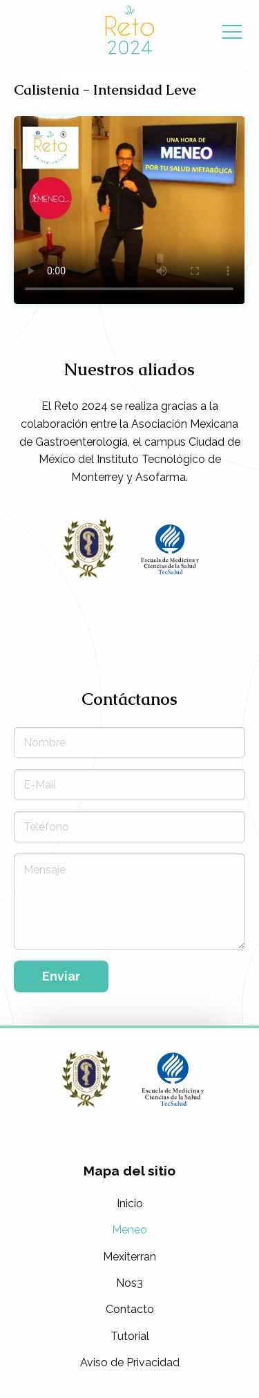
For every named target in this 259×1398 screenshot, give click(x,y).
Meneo (129, 1229)
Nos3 (129, 1283)
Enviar (61, 976)
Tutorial (130, 1336)
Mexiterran (129, 1256)
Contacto (130, 1309)
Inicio (130, 1203)
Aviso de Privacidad (130, 1362)
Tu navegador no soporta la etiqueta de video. (129, 210)
